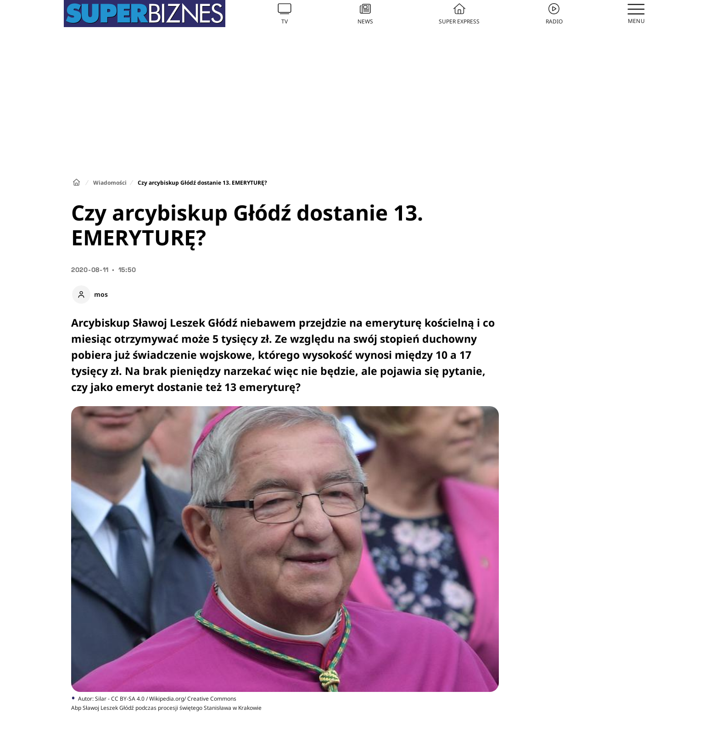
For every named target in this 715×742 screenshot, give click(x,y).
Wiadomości (110, 183)
